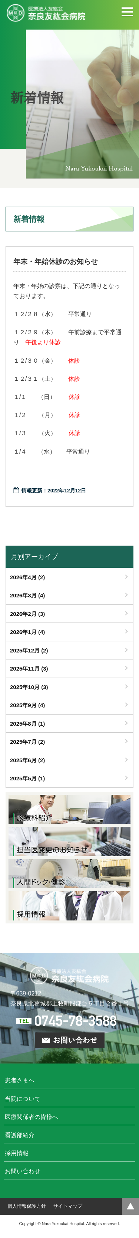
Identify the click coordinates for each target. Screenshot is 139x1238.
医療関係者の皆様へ (31, 1117)
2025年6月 (27, 760)
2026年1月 (27, 632)
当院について (22, 1099)
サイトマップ (67, 1206)
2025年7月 (27, 742)
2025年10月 (29, 687)
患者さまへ (19, 1080)
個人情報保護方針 (26, 1206)
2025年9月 (27, 705)
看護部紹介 (19, 1135)
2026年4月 (27, 577)
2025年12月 (29, 650)
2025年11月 (29, 668)
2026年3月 (27, 595)
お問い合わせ (22, 1171)
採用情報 (17, 1153)
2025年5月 (27, 778)
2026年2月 (27, 614)
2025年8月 (27, 723)
